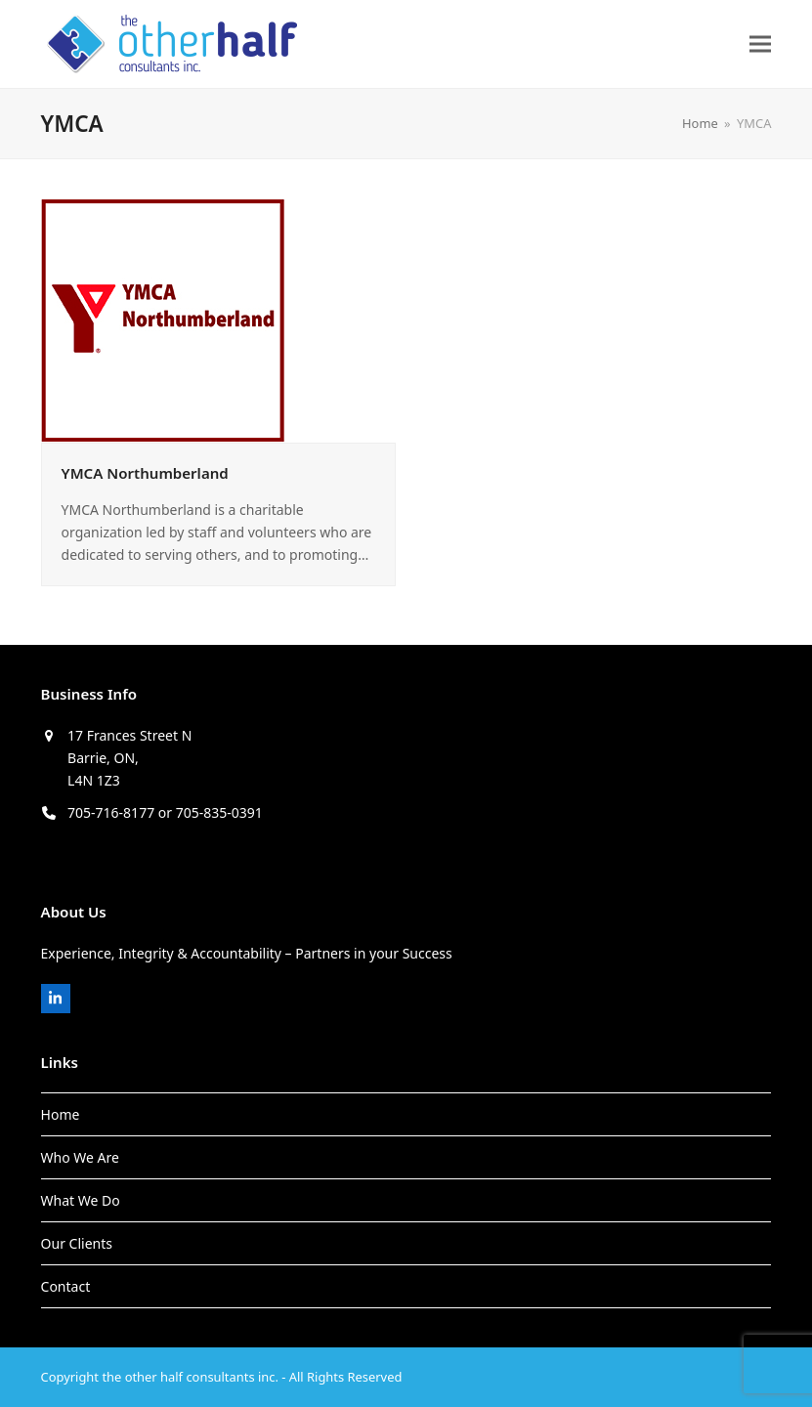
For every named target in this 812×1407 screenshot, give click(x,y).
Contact (66, 1286)
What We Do (80, 1200)
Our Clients (76, 1243)
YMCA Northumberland (145, 473)
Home (60, 1114)
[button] (760, 44)
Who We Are (80, 1157)
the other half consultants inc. (190, 1377)
